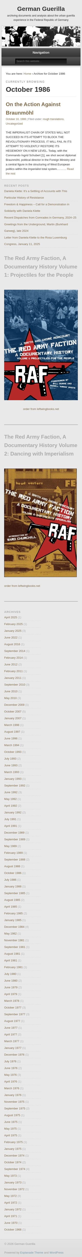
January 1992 (12, 812)
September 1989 (14, 839)
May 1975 (10, 1128)
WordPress (56, 1252)
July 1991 (10, 819)
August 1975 (12, 1115)
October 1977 (12, 1007)
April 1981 (10, 960)
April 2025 (10, 617)
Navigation (41, 52)
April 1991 (10, 826)
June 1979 (10, 987)
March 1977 (11, 1041)
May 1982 (10, 933)
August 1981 (12, 953)
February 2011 (13, 671)
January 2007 (12, 718)
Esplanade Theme (31, 1252)
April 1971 (10, 1216)
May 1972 (10, 1196)
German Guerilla (41, 8)
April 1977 (10, 1034)
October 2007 (12, 711)
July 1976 (10, 1061)
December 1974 (14, 1155)
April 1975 (10, 1135)
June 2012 (10, 664)
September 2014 (14, 651)
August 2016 (12, 644)
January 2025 (12, 630)
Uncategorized (14, 123)
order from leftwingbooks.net (41, 409)
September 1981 (14, 947)
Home (27, 73)
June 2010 (10, 691)
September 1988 (14, 859)
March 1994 (11, 745)
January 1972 (12, 1209)
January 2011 (12, 678)
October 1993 (12, 752)
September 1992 (14, 785)
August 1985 (12, 900)
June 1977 (10, 1027)
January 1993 (12, 778)
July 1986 (10, 879)
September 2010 (14, 684)
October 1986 (12, 873)
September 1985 (14, 893)
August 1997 (12, 731)
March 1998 (11, 725)
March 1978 (11, 1000)
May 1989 (10, 846)
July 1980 (10, 974)
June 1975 (10, 1122)
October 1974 (12, 1162)
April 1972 (10, 1202)
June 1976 (10, 1068)
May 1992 (10, 799)
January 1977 (12, 1048)
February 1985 (13, 913)
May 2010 (10, 698)
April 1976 (10, 1081)
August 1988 (12, 866)
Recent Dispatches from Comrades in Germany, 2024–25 (40, 217)
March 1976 (11, 1088)
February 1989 (13, 852)
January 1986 (12, 886)
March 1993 (11, 772)
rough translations (53, 119)
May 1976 (10, 1074)
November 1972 (14, 1189)
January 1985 (12, 920)
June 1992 (10, 792)
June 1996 (10, 738)
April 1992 (10, 805)
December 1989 (14, 832)
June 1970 (10, 1222)
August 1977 (12, 1021)
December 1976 (14, 1054)
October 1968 (12, 1229)
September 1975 (14, 1108)
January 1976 (12, 1095)
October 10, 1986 (16, 119)
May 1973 (10, 1175)
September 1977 (14, 1014)
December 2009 (14, 704)
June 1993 (10, 765)
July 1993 (10, 758)
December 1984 (14, 926)
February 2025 (13, 624)
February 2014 (13, 657)
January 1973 (12, 1182)
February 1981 (13, 967)
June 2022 (10, 637)
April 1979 (10, 994)
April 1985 (10, 906)
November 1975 (14, 1101)
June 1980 (10, 980)
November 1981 (14, 940)
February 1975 (13, 1142)
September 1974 (14, 1169)
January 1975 (12, 1148)
